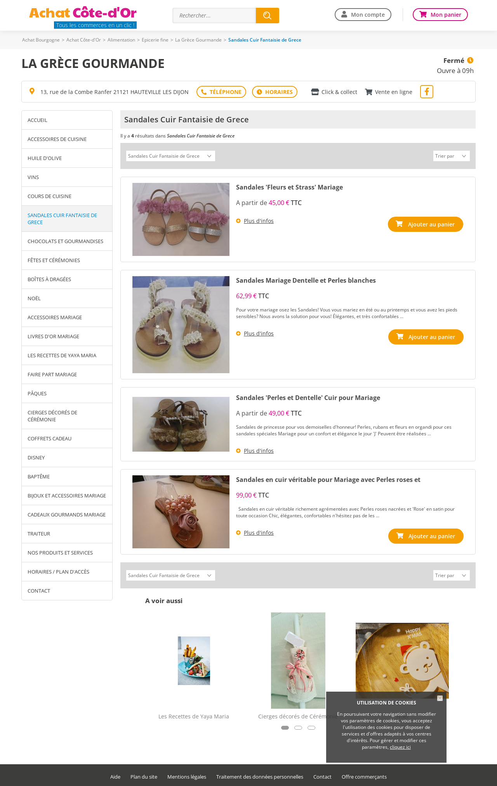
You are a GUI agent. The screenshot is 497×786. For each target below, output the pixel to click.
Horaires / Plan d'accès (58, 571)
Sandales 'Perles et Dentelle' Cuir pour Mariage (308, 396)
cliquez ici (400, 747)
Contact (39, 590)
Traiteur (39, 533)
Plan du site (143, 774)
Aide (115, 774)
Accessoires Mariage (55, 317)
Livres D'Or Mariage (53, 336)
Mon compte (368, 14)
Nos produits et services (60, 552)
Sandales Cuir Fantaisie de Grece (62, 219)
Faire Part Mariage (52, 374)
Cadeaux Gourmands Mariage (67, 514)
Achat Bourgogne (41, 40)
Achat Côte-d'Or (83, 40)
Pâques (37, 393)
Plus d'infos (259, 219)
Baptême (39, 476)
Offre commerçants (364, 774)
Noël (34, 298)
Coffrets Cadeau (49, 438)
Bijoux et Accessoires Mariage (67, 495)
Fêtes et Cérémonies (54, 260)
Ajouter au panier (431, 223)
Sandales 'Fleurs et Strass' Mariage (289, 186)
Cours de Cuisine (49, 196)
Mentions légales (186, 774)
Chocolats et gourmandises (65, 241)
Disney (36, 457)
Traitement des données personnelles (259, 774)
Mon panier (446, 14)
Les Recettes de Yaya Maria (62, 355)
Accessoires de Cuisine (57, 139)
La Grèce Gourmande (198, 40)
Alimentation (121, 40)
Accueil (37, 120)
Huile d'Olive (45, 158)
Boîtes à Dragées (49, 279)
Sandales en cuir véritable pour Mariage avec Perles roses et (328, 478)
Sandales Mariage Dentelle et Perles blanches (306, 279)
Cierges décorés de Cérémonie (52, 416)
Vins (33, 177)
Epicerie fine (155, 40)
